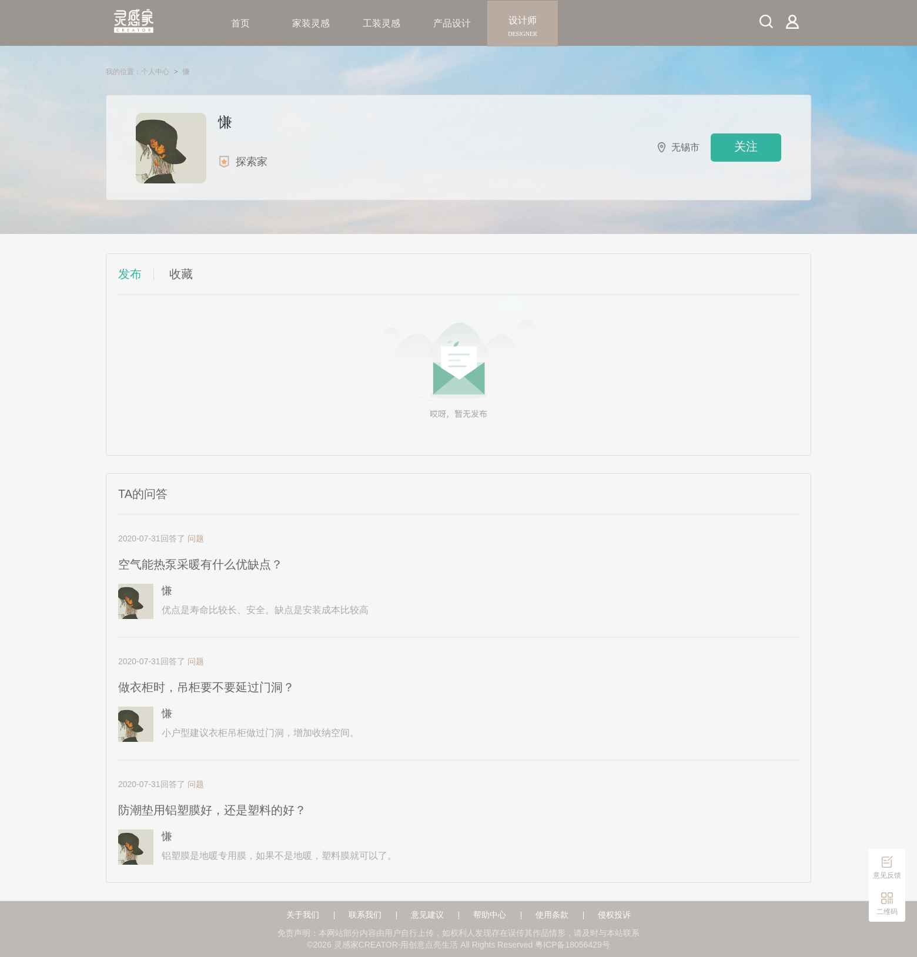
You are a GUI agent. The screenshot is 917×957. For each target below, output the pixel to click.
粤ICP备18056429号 (572, 944)
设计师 (522, 23)
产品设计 (452, 23)
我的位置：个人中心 (137, 72)
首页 (240, 23)
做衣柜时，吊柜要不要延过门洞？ (206, 687)
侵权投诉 (614, 915)
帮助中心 (489, 915)
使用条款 (552, 915)
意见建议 (427, 915)
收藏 (181, 273)
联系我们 (365, 915)
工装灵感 (381, 23)
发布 (130, 273)
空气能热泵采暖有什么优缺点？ (200, 564)
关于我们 (302, 915)
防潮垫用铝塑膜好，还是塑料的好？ (212, 810)
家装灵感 (311, 23)
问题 (196, 538)
